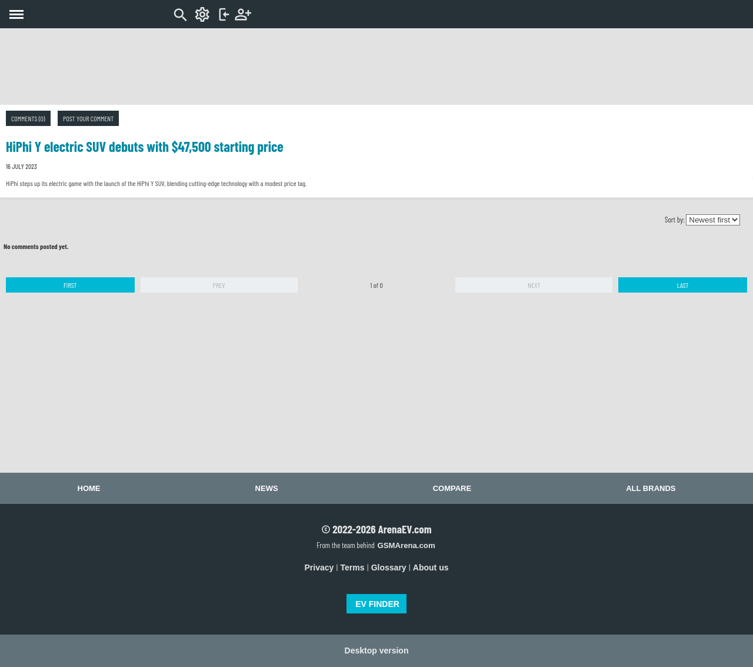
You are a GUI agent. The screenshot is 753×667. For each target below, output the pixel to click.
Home (89, 488)
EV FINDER (377, 604)
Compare (452, 488)
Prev (219, 285)
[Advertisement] (376, 66)
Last (683, 285)
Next (534, 285)
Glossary (389, 567)
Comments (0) (28, 118)
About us (431, 567)
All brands (650, 488)
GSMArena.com (406, 545)
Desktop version (377, 650)
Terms (353, 567)
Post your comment (88, 118)
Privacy (319, 567)
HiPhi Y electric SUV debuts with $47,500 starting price (145, 146)
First (70, 285)
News (266, 488)
